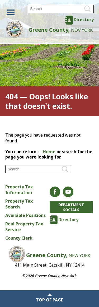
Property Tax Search (19, 204)
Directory (84, 19)
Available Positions (25, 215)
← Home (46, 152)
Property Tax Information (19, 190)
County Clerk (18, 238)
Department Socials (71, 207)
